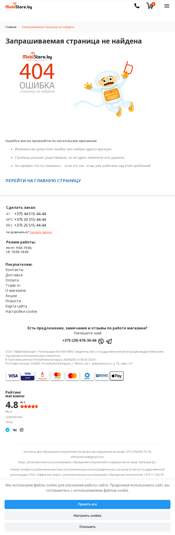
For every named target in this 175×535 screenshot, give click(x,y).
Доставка (14, 274)
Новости (13, 300)
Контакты (14, 269)
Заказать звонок (41, 232)
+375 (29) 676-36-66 (79, 340)
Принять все (87, 504)
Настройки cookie (21, 311)
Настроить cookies (87, 515)
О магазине (15, 290)
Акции (11, 295)
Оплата (12, 280)
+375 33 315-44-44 (30, 219)
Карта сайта (16, 306)
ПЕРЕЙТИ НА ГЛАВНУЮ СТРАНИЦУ (43, 180)
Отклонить (88, 527)
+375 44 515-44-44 (30, 213)
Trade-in (12, 285)
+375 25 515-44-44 (30, 225)
